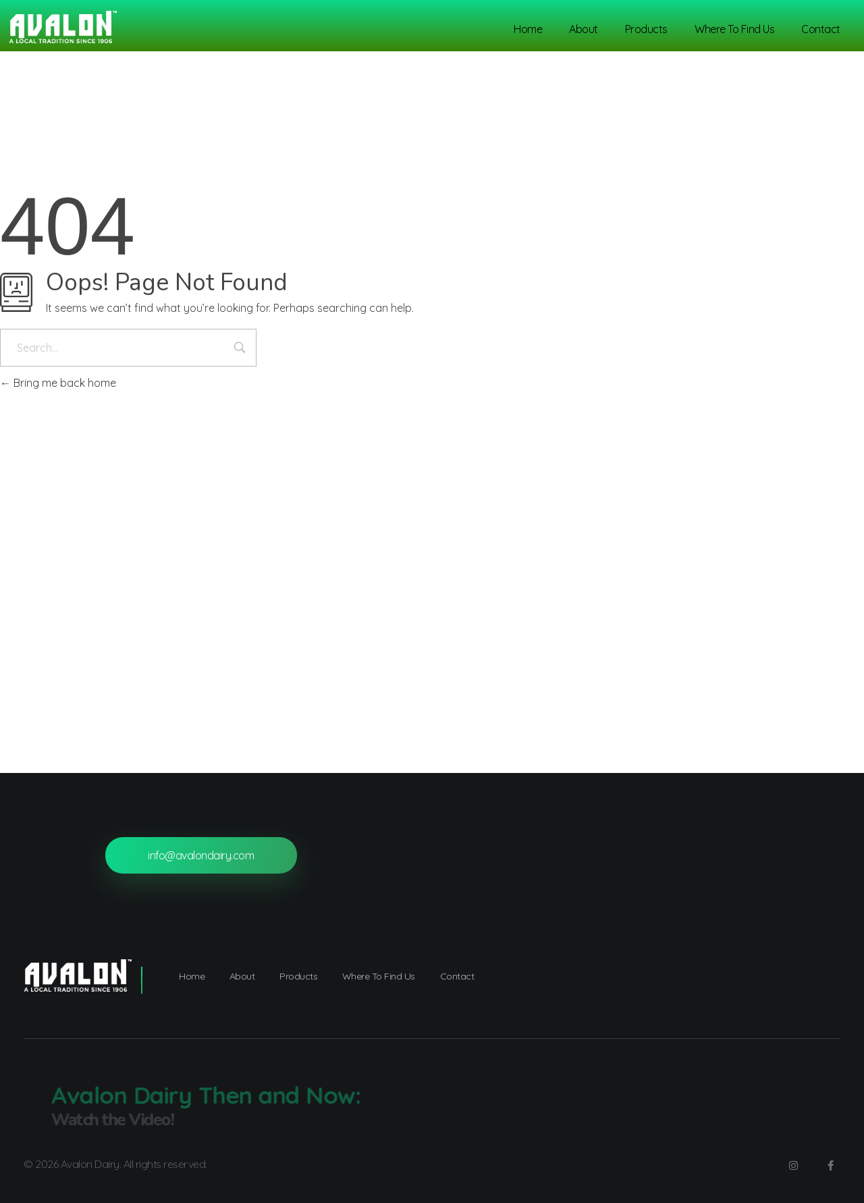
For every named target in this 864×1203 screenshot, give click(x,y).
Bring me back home (58, 383)
